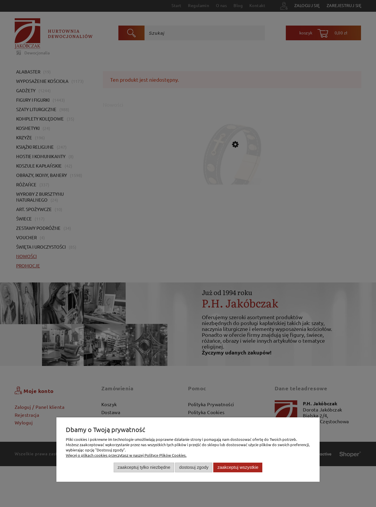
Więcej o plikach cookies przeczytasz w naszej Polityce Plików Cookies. (126, 455)
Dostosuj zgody (194, 467)
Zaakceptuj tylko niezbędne (144, 467)
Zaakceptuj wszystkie (237, 467)
